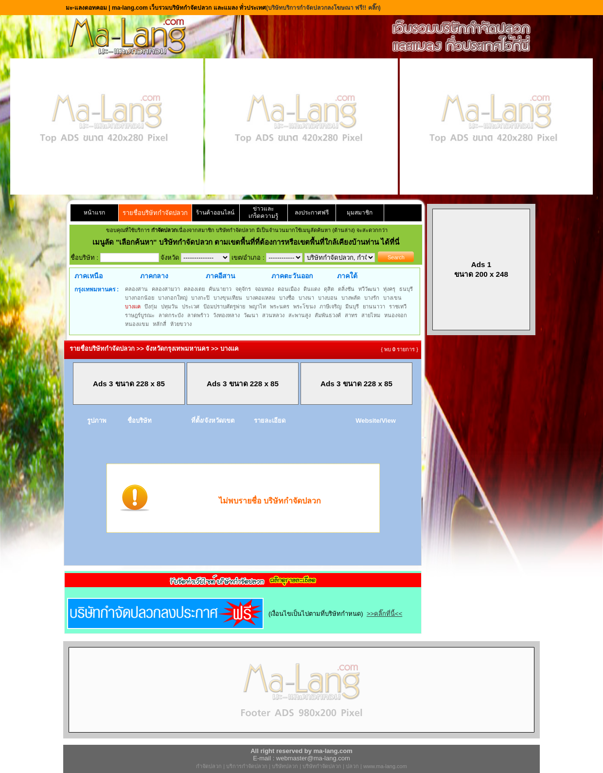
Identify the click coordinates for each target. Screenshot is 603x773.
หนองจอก (395, 315)
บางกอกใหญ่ (172, 298)
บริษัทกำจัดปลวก (321, 766)
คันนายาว (220, 289)
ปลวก (352, 766)
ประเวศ (190, 306)
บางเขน (392, 298)
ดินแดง (311, 289)
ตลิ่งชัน (346, 289)
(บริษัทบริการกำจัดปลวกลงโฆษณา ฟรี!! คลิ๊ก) (323, 7)
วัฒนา (251, 315)
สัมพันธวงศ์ (328, 315)
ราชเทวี (398, 306)
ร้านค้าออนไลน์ (215, 212)
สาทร (351, 315)
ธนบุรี (406, 289)
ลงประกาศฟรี (312, 212)
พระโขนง (304, 306)
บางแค (133, 306)
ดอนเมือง (289, 289)
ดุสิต (329, 289)
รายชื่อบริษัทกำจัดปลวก (155, 212)
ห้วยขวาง (181, 324)
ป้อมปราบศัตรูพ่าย (224, 306)
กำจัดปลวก (209, 766)
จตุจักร (243, 289)
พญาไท (257, 306)
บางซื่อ (287, 298)
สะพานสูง (299, 315)
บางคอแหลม (260, 298)
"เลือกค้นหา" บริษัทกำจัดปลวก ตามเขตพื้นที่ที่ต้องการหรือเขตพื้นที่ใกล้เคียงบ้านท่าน (248, 242)
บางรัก (371, 298)
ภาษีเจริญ (330, 306)
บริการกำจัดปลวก (246, 766)
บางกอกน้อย (139, 298)
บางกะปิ (200, 298)
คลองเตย (194, 289)
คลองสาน (136, 289)
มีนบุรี (352, 306)
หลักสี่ (159, 324)
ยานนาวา (374, 306)
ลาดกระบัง (171, 315)
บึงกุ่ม (150, 306)
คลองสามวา (166, 289)
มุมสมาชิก (359, 212)
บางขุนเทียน (227, 298)
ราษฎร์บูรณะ (140, 315)
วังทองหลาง (226, 315)
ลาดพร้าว (198, 315)
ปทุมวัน (169, 306)
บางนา (306, 298)
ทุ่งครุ (389, 289)
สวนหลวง (273, 315)
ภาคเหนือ (88, 276)
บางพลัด (350, 298)
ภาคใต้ (347, 276)
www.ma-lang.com (385, 766)
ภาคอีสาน (220, 276)
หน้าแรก (94, 212)
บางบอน (327, 298)
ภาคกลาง (154, 276)
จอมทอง (264, 289)
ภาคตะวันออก (292, 276)
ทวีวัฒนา (368, 289)
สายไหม (370, 315)
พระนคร (279, 306)
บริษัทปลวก (285, 766)
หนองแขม (137, 324)
